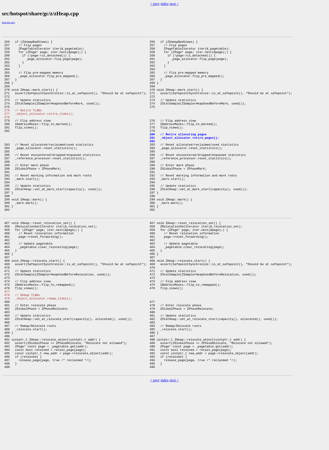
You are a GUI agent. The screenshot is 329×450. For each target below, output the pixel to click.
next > (174, 4)
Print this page (8, 22)
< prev (154, 4)
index (165, 4)
